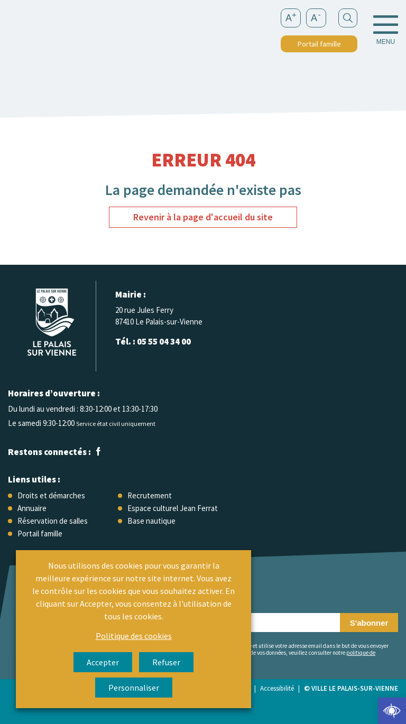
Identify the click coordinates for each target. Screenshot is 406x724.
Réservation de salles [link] (52, 521)
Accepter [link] (103, 662)
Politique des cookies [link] (134, 635)
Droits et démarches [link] (51, 495)
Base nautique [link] (151, 521)
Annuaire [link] (32, 508)
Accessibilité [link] (277, 688)
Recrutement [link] (149, 495)
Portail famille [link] (319, 44)
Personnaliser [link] (133, 687)
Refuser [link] (166, 662)
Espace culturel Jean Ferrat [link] (172, 508)
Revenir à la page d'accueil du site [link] (203, 217)
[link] (392, 711)
